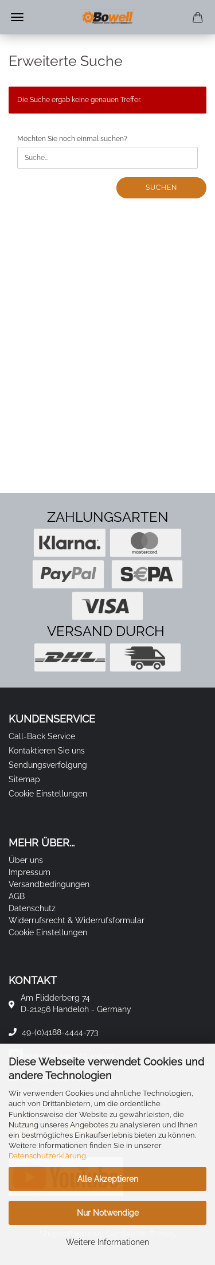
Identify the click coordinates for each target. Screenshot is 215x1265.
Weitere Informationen (107, 1242)
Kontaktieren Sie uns (47, 750)
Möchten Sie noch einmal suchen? (72, 139)
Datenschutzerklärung (47, 1155)
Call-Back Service (42, 736)
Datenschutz (32, 908)
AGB (17, 896)
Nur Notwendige (108, 1212)
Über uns (26, 860)
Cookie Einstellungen (48, 793)
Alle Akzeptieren (107, 1179)
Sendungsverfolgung (48, 765)
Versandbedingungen (49, 884)
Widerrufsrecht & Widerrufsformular (76, 920)
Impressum (29, 872)
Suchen (161, 187)
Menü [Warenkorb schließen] (17, 17)
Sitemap (24, 779)
